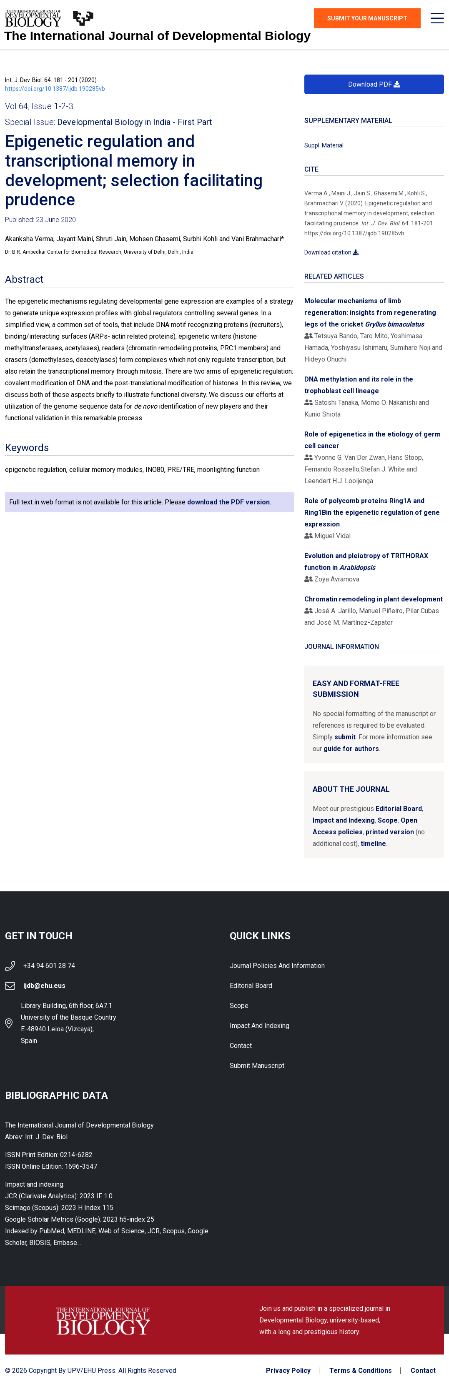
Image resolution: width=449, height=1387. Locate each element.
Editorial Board (399, 809)
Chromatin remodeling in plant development (373, 599)
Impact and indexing (259, 1026)
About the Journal (351, 789)
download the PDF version (228, 502)
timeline (373, 844)
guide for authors (351, 749)
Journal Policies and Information (277, 966)
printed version (390, 832)
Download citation (331, 252)
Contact (241, 1046)
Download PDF (374, 84)
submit (345, 737)
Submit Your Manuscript (367, 18)
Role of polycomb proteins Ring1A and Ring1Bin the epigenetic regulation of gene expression (372, 512)
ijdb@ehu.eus (44, 986)
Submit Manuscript (257, 1066)
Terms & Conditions (360, 1370)
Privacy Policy (288, 1370)
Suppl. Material (324, 145)
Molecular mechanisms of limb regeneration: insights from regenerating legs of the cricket (370, 312)
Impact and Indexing (344, 820)
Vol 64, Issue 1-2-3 (39, 106)
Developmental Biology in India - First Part (134, 122)
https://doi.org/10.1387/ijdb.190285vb (55, 88)
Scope (388, 820)
